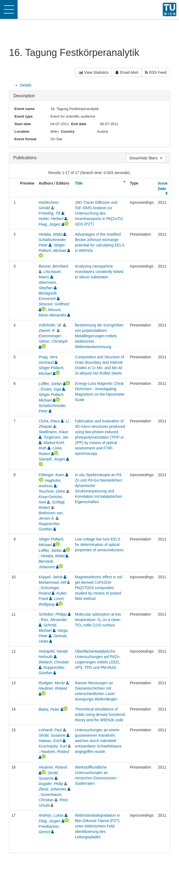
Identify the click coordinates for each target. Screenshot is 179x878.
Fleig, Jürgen (50, 224)
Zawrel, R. (47, 330)
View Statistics (94, 72)
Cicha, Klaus (49, 421)
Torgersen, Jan (56, 437)
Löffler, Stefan (50, 384)
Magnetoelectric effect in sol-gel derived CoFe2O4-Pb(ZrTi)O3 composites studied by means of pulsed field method (99, 588)
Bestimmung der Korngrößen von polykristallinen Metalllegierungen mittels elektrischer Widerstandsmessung (99, 336)
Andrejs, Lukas (51, 815)
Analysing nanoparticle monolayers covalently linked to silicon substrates (99, 271)
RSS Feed (155, 72)
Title (79, 183)
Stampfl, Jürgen (52, 459)
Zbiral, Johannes (53, 789)
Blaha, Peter (49, 709)
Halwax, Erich (50, 741)
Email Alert (126, 72)
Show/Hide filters (145, 158)
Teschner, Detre (52, 491)
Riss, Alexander (54, 619)
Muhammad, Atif (52, 582)
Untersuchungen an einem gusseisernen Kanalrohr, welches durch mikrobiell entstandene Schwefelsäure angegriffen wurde (98, 741)
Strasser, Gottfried (54, 304)
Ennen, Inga (51, 389)
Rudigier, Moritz (52, 683)
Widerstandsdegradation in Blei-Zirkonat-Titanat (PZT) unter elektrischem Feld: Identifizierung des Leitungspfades (97, 826)
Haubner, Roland (53, 688)
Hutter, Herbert (51, 218)
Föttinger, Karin (51, 475)
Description (24, 96)
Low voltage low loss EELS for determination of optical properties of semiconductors (99, 544)
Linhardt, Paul (50, 730)
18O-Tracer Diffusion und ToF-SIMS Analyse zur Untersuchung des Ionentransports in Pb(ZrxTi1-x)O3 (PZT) (99, 213)
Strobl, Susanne (52, 735)
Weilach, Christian (54, 662)
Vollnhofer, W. (50, 325)
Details (25, 85)
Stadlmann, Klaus (53, 432)
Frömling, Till (49, 213)
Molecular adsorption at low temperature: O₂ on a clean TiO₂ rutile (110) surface (98, 619)
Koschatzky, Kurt (53, 746)
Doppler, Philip (51, 784)
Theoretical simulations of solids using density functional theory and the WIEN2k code (100, 714)
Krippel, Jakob (51, 577)
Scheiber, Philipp (53, 614)
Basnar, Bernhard (53, 266)
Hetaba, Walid (50, 234)
